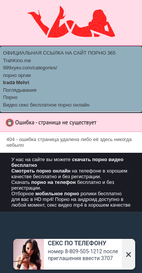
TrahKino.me (17, 60)
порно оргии (17, 75)
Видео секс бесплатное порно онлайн (46, 105)
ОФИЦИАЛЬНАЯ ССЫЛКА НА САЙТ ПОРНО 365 (59, 53)
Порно (10, 97)
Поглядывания (19, 90)
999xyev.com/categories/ (30, 68)
